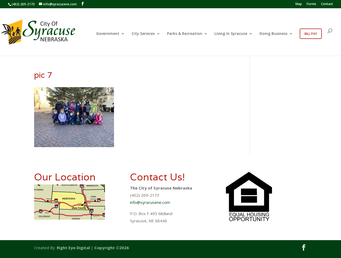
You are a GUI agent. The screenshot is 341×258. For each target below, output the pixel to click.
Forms (311, 4)
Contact (327, 4)
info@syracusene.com (150, 202)
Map (298, 4)
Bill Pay (311, 33)
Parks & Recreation (184, 34)
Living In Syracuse (230, 34)
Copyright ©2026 (111, 247)
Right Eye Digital (73, 247)
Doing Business (273, 34)
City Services (143, 34)
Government (107, 34)
